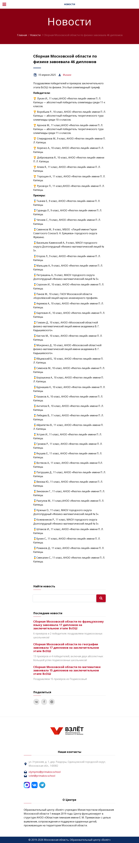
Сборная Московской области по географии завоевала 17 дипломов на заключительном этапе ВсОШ (66, 647)
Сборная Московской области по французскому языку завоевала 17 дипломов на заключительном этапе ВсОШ (68, 625)
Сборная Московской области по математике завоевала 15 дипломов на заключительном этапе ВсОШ (67, 670)
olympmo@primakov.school (45, 772)
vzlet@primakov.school (42, 775)
